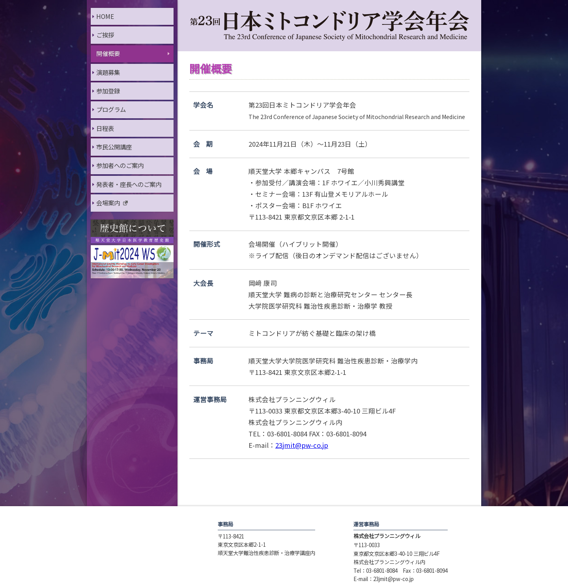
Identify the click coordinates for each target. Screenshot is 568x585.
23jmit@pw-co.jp (301, 445)
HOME (105, 16)
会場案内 (108, 202)
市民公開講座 (114, 146)
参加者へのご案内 (120, 165)
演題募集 (108, 72)
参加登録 (108, 90)
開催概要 (108, 53)
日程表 (105, 128)
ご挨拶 (105, 34)
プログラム (111, 109)
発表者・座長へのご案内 (128, 184)
